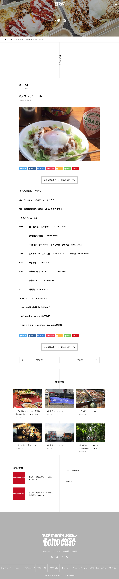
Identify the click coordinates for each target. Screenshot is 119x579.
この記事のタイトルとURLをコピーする (59, 180)
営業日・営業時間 (25, 100)
